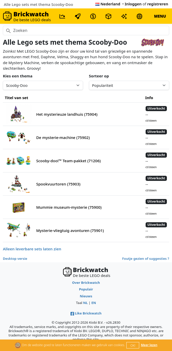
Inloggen (133, 3)
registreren (157, 3)
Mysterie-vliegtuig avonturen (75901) (70, 230)
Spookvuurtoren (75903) (58, 183)
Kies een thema (17, 75)
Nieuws (86, 296)
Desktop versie (15, 258)
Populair (86, 289)
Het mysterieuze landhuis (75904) (66, 114)
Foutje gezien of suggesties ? (145, 258)
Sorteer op (99, 75)
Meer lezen (149, 345)
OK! (132, 345)
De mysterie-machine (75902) (63, 137)
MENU (160, 16)
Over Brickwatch (86, 282)
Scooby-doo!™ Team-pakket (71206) (68, 160)
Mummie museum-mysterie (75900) (69, 207)
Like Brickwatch (86, 313)
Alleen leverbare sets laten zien (32, 248)
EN (93, 302)
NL (85, 302)
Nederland (107, 3)
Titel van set (16, 97)
